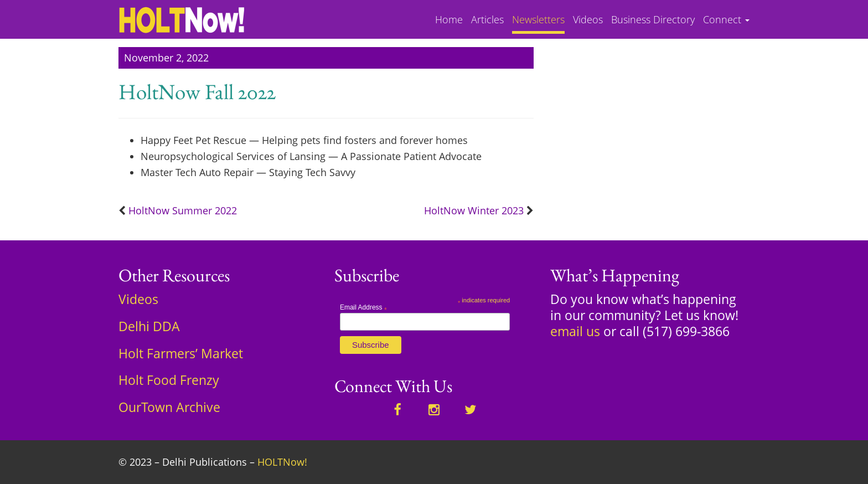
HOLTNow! (282, 461)
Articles (487, 20)
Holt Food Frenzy (168, 380)
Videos (588, 20)
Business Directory (653, 20)
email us (575, 331)
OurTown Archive (169, 407)
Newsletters (538, 20)
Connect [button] (726, 20)
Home (449, 20)
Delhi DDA (149, 326)
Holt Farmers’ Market (180, 353)
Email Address (363, 307)
